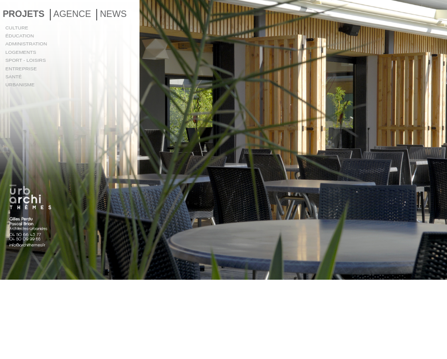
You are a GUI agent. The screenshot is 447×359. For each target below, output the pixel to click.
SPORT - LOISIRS (25, 60)
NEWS (113, 14)
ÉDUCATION (19, 35)
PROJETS (23, 14)
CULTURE (16, 27)
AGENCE (72, 14)
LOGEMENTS (20, 52)
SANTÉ (13, 76)
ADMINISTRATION (26, 43)
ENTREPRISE (21, 68)
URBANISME (20, 84)
